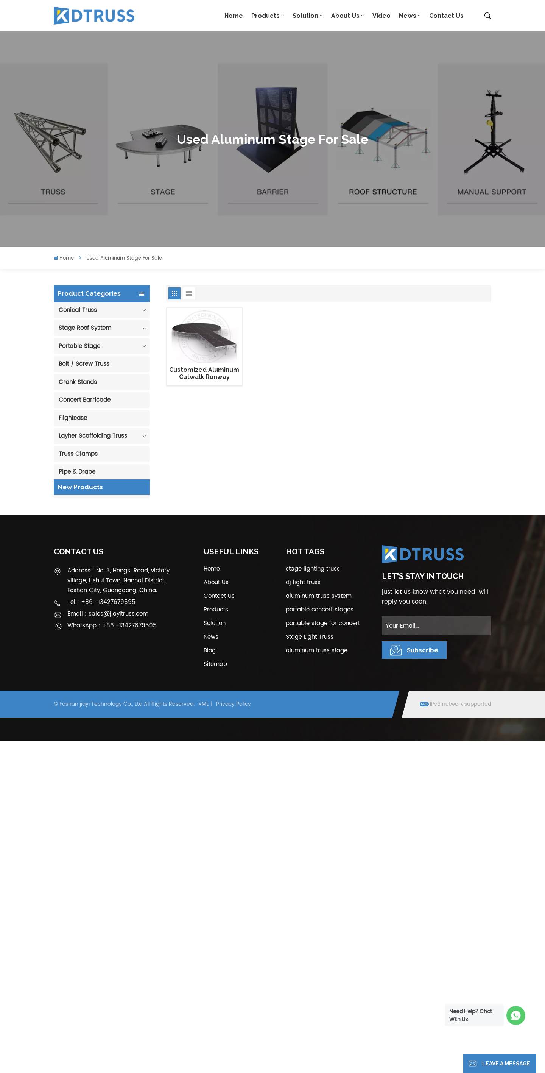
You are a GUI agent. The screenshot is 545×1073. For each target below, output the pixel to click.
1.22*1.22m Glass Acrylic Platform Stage (112, 725)
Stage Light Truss (309, 969)
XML (203, 1036)
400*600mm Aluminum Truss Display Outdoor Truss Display (110, 614)
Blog (210, 983)
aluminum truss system (319, 928)
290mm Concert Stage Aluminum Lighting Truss (110, 577)
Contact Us (446, 15)
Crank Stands (78, 382)
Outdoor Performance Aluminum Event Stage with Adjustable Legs (111, 651)
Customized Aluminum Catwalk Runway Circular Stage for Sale (204, 374)
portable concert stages (319, 942)
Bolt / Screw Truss (84, 364)
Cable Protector (81, 490)
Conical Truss (78, 310)
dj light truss (303, 915)
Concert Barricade (85, 400)
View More (108, 555)
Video (381, 15)
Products (265, 15)
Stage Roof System (85, 328)
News (407, 15)
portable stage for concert (323, 956)
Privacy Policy (233, 1036)
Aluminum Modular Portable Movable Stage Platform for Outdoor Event (111, 688)
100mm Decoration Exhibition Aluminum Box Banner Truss (109, 540)
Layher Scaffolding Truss (93, 436)
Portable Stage (79, 346)
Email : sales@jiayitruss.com (107, 946)
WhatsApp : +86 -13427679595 (112, 958)
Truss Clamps (78, 454)
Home (233, 15)
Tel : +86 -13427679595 (101, 934)
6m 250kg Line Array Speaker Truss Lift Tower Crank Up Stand (110, 762)
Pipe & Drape (77, 472)
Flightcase (73, 418)
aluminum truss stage (316, 983)
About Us (345, 15)
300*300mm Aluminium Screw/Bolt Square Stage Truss (112, 799)
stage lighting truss (313, 901)
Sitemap (215, 996)
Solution (305, 15)
